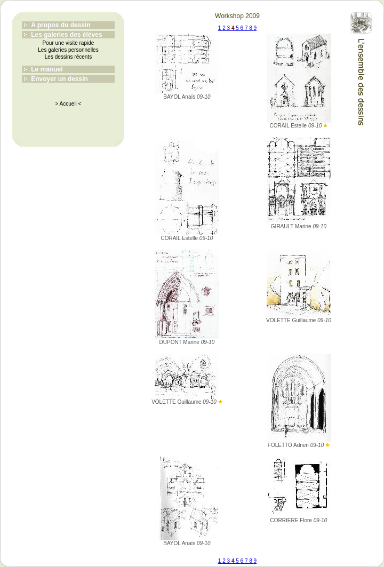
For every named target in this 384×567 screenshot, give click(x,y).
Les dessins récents (68, 57)
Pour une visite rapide (68, 43)
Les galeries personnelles (68, 50)
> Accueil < (68, 104)
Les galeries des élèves (66, 34)
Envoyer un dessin (59, 79)
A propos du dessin (61, 25)
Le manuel (46, 69)
